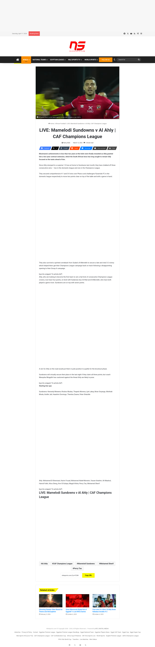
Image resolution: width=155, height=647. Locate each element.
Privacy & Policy (27, 632)
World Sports (90, 60)
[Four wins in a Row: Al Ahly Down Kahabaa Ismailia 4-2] (104, 600)
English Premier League (113, 636)
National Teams (39, 60)
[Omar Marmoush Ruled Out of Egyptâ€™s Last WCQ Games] (77, 600)
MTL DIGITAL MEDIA (102, 628)
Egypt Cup (125, 632)
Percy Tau (78, 568)
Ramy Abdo (66, 143)
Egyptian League (57, 60)
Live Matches (84, 639)
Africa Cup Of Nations (74, 636)
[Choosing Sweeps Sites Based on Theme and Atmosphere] (50, 600)
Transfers (75, 639)
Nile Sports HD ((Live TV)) (24, 636)
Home (51, 123)
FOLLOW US (106, 60)
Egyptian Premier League (47, 632)
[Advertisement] (77, 15)
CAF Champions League (62, 564)
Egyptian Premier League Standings (67, 632)
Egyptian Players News (102, 632)
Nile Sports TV (74, 60)
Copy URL (88, 575)
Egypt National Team (87, 632)
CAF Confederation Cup (58, 636)
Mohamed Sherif (107, 564)
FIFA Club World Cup (64, 639)
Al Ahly (45, 564)
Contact (35, 632)
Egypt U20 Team (116, 632)
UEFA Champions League (130, 636)
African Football (60, 123)
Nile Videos (93, 639)
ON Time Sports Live (88, 636)
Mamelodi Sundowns (86, 564)
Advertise (17, 632)
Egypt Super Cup (135, 632)
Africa (25, 60)
